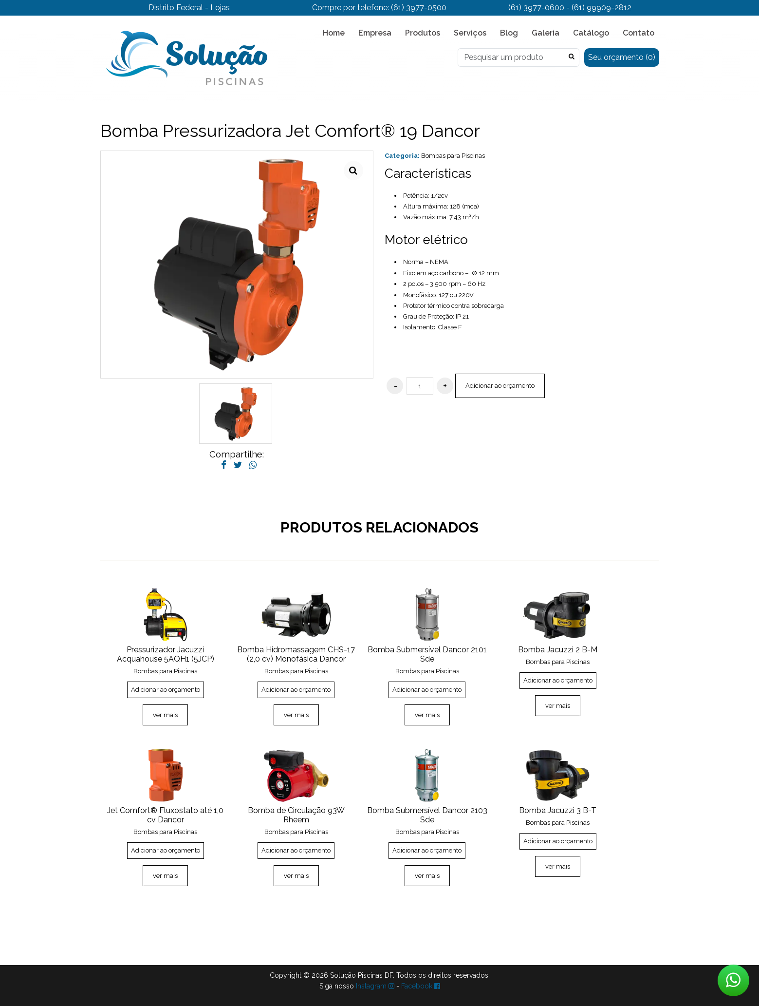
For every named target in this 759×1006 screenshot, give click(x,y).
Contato (638, 33)
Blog (509, 33)
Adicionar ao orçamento (500, 385)
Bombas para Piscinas (453, 155)
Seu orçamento (621, 57)
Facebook (420, 986)
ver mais (165, 715)
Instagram (375, 986)
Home (334, 33)
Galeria (545, 33)
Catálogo (591, 33)
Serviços (470, 33)
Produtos (422, 33)
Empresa (374, 33)
